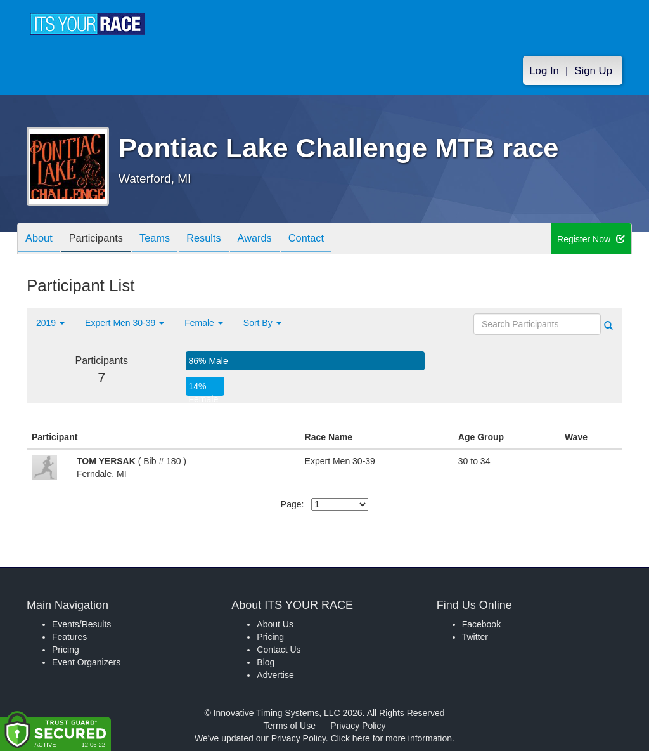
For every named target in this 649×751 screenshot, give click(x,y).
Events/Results (81, 624)
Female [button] (203, 323)
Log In (544, 71)
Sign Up (593, 71)
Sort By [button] (262, 323)
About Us (275, 624)
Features (69, 637)
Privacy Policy (357, 726)
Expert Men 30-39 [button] (124, 323)
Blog (265, 662)
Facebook (481, 624)
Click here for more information (391, 738)
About (41, 239)
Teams (167, 239)
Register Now (591, 239)
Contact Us (278, 649)
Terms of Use (290, 726)
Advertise (275, 675)
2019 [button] (50, 323)
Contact (332, 239)
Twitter (475, 637)
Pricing (65, 649)
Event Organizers (86, 662)
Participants (103, 239)
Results (220, 239)
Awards (276, 239)
